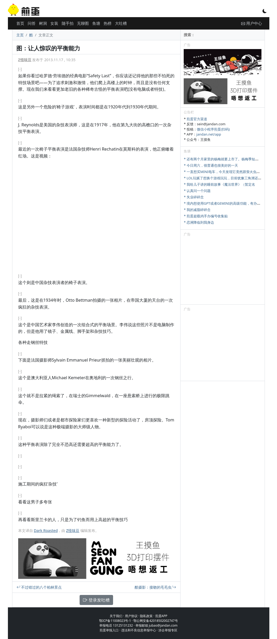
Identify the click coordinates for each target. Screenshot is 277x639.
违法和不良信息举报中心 (138, 630)
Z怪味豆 (24, 59)
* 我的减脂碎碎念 (197, 209)
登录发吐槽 (96, 600)
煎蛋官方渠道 (197, 119)
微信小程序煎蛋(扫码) (213, 129)
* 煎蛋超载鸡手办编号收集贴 (206, 216)
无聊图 (83, 23)
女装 (54, 23)
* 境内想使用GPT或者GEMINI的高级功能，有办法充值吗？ (229, 203)
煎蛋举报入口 (109, 630)
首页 (20, 23)
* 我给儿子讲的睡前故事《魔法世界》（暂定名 (219, 184)
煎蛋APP (161, 616)
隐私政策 (146, 616)
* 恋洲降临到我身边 (199, 222)
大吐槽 (121, 23)
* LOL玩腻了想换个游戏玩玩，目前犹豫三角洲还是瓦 (224, 178)
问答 (32, 23)
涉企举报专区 (167, 630)
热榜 (107, 23)
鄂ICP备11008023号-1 (115, 620)
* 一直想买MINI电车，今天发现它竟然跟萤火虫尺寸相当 (227, 171)
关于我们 (116, 616)
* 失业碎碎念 (194, 197)
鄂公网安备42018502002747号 (155, 620)
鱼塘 (96, 23)
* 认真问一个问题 (197, 190)
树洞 (43, 23)
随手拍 (68, 23)
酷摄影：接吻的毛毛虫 (155, 587)
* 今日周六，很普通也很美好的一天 (211, 165)
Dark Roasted (46, 530)
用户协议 (131, 616)
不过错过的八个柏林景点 (39, 587)
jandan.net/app (208, 134)
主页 (20, 34)
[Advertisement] (223, 271)
